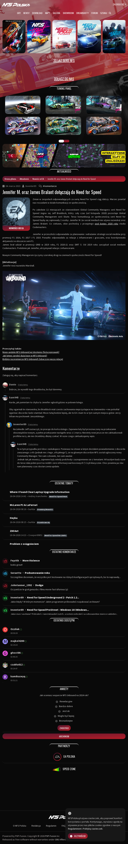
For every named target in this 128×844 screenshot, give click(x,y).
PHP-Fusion (50, 836)
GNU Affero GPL (62, 839)
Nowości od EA (38, 178)
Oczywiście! (78, 836)
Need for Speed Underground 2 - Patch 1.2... (53, 597)
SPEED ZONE (64, 769)
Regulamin (51, 825)
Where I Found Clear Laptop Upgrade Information (40, 492)
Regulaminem (75, 828)
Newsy (26, 13)
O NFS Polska (19, 825)
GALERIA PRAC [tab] (61, 141)
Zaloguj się (118, 4)
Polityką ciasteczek (92, 828)
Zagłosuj (64, 728)
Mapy (47, 13)
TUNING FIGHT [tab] (66, 141)
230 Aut (14, 530)
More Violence (31, 560)
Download (37, 13)
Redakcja (36, 825)
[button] (11, 155)
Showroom (68, 13)
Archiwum (64, 736)
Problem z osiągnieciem (24, 543)
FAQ (64, 825)
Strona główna (10, 178)
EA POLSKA (64, 757)
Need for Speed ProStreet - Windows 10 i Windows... (58, 609)
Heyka (14, 518)
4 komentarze (50, 186)
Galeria (56, 13)
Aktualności (24, 178)
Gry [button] (19, 13)
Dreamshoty (82, 13)
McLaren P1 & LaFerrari (23, 505)
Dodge (39, 585)
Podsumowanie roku (37, 572)
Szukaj (105, 13)
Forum (94, 13)
